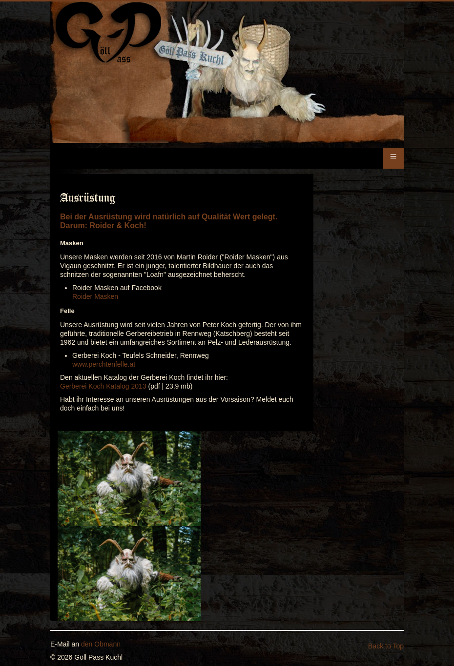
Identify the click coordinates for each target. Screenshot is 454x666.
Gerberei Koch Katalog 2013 (103, 386)
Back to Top (386, 646)
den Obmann (101, 644)
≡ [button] (393, 156)
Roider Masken (95, 296)
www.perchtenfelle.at (103, 364)
